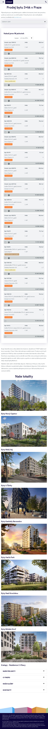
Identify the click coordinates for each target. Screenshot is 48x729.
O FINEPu (6, 677)
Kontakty (7, 690)
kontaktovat (17, 17)
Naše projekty (9, 671)
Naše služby (8, 684)
